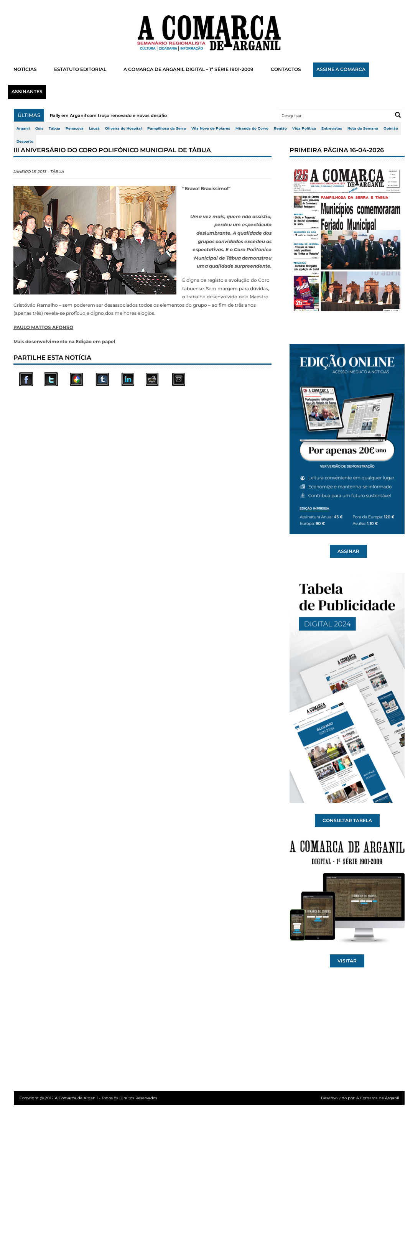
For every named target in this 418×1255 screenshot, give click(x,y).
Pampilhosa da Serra (166, 128)
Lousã (94, 128)
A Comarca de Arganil (377, 1097)
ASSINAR (348, 551)
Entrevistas (331, 128)
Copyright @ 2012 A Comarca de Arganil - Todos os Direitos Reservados (88, 1097)
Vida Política (304, 128)
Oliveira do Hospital (123, 128)
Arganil (23, 128)
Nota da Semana (362, 128)
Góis (39, 128)
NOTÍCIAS (25, 69)
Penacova (75, 128)
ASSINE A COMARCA (340, 69)
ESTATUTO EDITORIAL (80, 69)
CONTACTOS (286, 69)
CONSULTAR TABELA (347, 820)
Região (280, 128)
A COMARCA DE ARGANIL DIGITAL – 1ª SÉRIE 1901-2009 (188, 69)
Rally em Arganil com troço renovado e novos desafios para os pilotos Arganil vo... (140, 115)
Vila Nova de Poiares (210, 128)
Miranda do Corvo (251, 128)
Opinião (390, 128)
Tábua (54, 128)
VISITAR (347, 961)
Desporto (24, 141)
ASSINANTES (27, 91)
